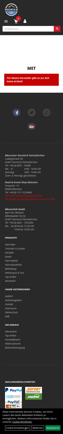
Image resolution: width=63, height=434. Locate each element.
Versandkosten (12, 339)
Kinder (8, 256)
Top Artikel (10, 276)
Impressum (11, 308)
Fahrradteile (11, 260)
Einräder (9, 252)
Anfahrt (9, 296)
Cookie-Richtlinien (22, 421)
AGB (7, 316)
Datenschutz (11, 312)
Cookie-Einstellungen (17, 427)
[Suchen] (57, 29)
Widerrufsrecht (12, 343)
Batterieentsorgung (15, 347)
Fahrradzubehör (13, 264)
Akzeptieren (52, 427)
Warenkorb (11, 331)
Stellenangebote (13, 300)
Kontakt (9, 304)
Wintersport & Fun (14, 272)
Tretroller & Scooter (15, 248)
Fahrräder (10, 244)
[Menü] (6, 21)
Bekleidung (10, 268)
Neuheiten (10, 280)
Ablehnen (37, 427)
